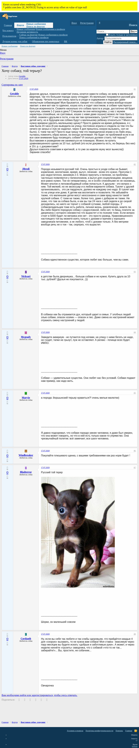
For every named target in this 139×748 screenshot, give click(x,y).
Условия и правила (75, 730)
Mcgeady (26, 337)
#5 (135, 393)
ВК (65, 41)
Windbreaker (26, 455)
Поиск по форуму (35, 26)
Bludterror (26, 472)
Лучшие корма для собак (14, 41)
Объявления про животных (45, 41)
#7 (135, 467)
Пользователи (9, 36)
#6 (135, 451)
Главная (8, 25)
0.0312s (134, 746)
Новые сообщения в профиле (50, 29)
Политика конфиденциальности (99, 730)
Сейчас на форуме (28, 34)
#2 (135, 164)
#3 (135, 271)
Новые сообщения (36, 24)
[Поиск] (99, 23)
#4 (135, 332)
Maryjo (26, 397)
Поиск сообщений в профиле (34, 37)
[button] (15, 30)
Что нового (8, 30)
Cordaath (26, 638)
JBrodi (26, 168)
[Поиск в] (133, 31)
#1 (135, 89)
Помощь (119, 730)
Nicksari (25, 276)
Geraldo (22, 76)
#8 (135, 634)
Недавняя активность (27, 32)
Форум (20, 25)
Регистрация (6, 58)
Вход (2, 53)
